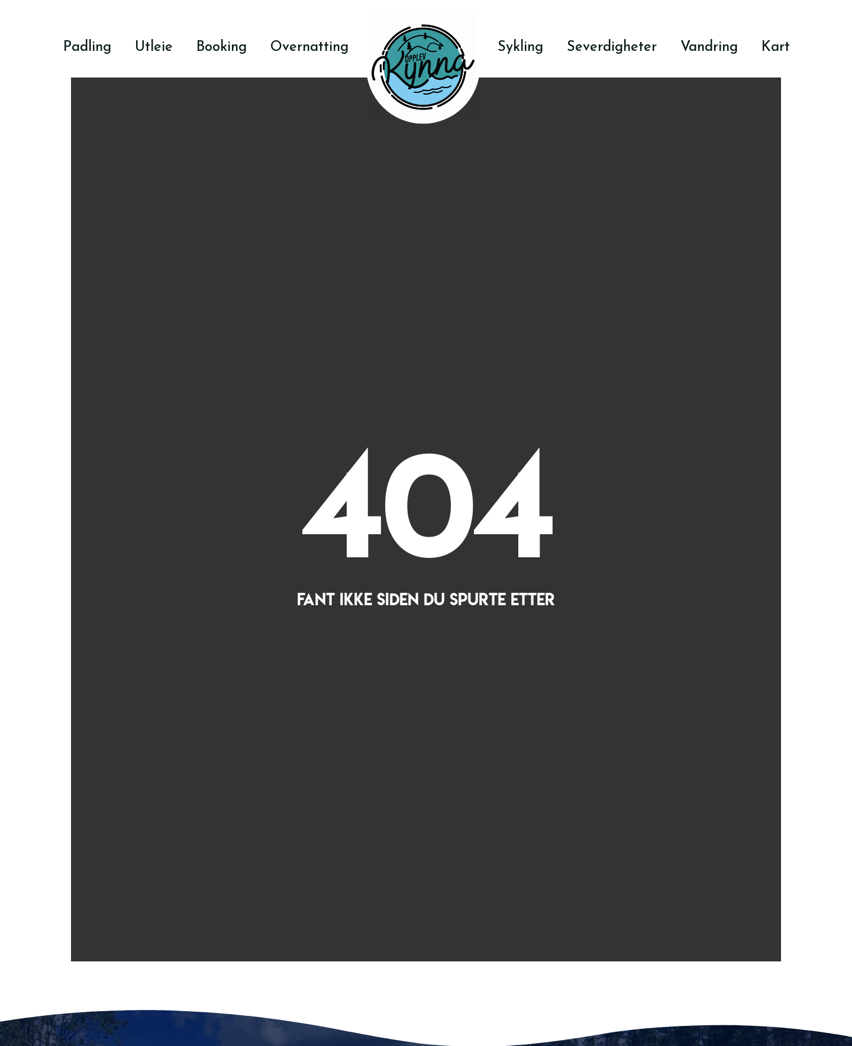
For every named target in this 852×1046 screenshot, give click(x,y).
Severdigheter (612, 46)
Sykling (520, 46)
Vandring (709, 46)
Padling (87, 46)
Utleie (154, 46)
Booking (221, 46)
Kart (775, 46)
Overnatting (309, 46)
